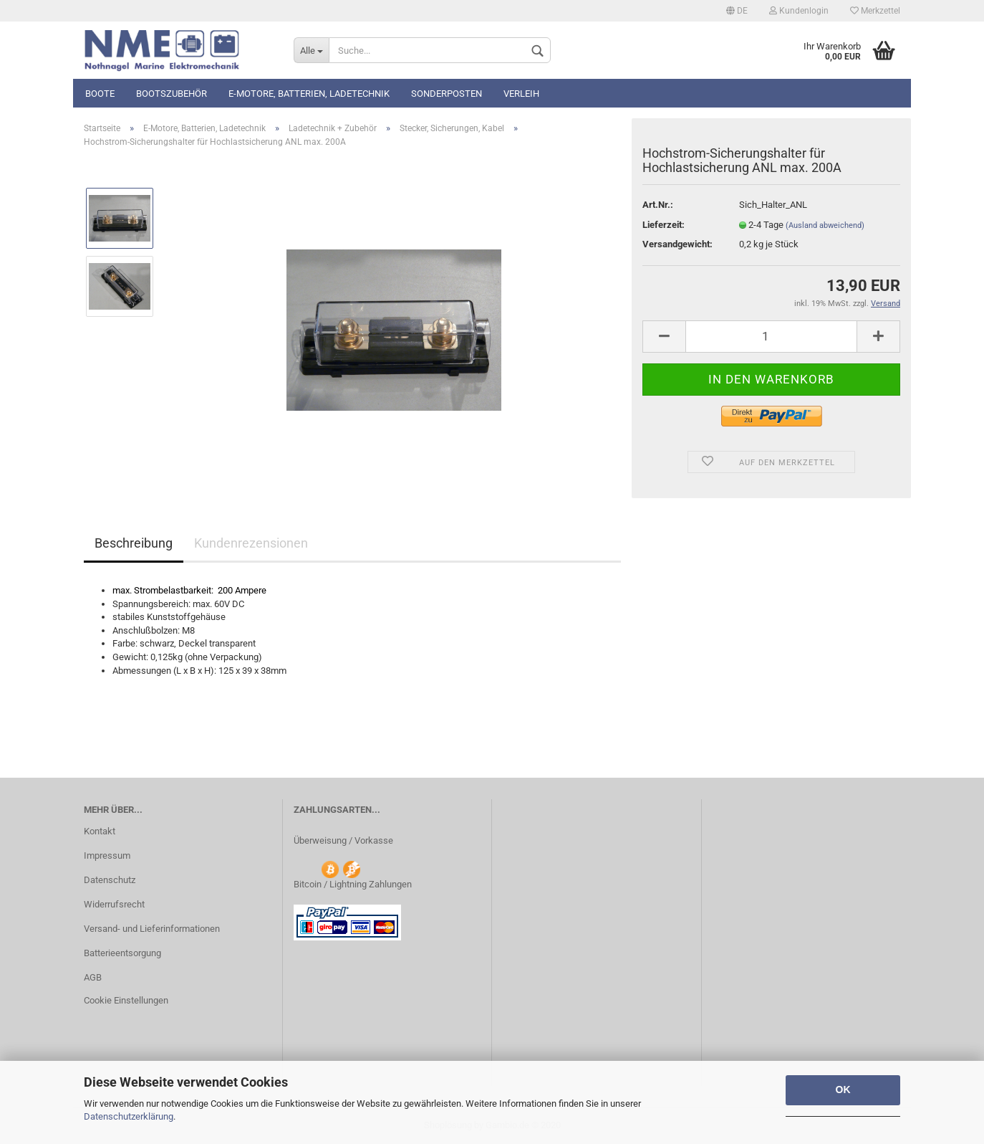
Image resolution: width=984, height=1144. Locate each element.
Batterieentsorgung (122, 953)
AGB (93, 977)
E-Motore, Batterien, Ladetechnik (309, 93)
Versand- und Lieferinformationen (152, 928)
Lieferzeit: (663, 224)
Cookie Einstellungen (126, 1000)
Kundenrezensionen (251, 542)
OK (843, 1089)
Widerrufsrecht (114, 904)
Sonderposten (446, 93)
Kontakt (99, 831)
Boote (100, 93)
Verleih (521, 93)
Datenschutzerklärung (128, 1116)
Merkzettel (875, 11)
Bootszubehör (171, 93)
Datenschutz (109, 879)
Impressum (107, 855)
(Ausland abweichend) (825, 225)
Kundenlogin (799, 11)
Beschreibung (134, 542)
